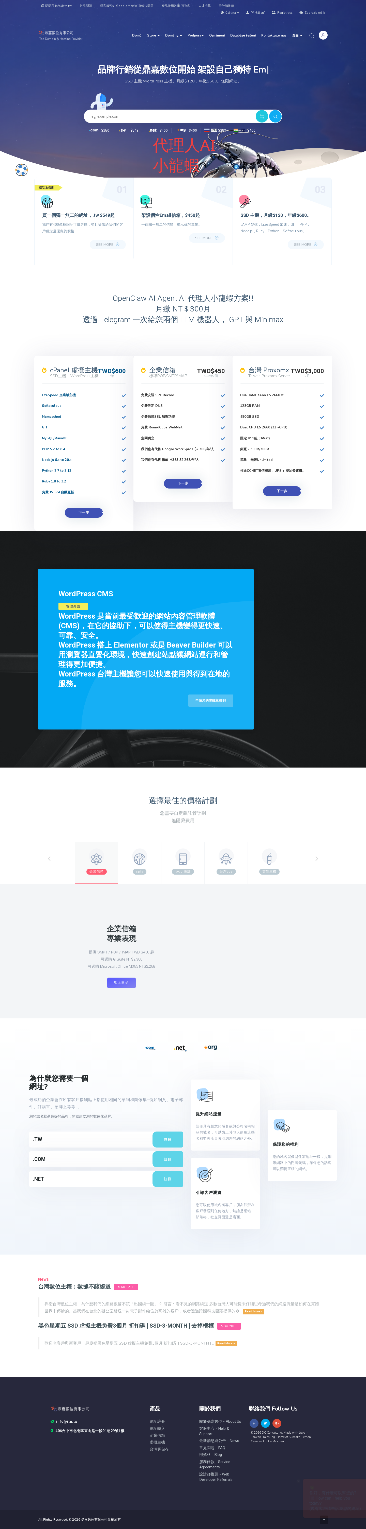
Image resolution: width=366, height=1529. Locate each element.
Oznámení (217, 35)
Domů (137, 35)
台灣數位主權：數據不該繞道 (74, 1287)
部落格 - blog (210, 1454)
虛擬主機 (157, 1442)
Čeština (230, 13)
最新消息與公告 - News (219, 1441)
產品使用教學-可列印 (176, 6)
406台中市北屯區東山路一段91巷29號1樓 (88, 1431)
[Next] (316, 858)
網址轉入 (157, 1428)
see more (107, 244)
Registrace (282, 13)
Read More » (253, 1311)
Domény (173, 35)
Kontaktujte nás (273, 35)
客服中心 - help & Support (214, 1431)
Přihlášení (255, 13)
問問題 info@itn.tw (56, 6)
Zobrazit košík (312, 13)
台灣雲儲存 (159, 1449)
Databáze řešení (243, 35)
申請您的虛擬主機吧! (210, 700)
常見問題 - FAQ (212, 1448)
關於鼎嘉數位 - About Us (220, 1421)
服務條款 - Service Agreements (214, 1464)
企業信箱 (157, 1435)
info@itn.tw (64, 1421)
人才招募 (205, 6)
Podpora (196, 35)
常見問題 (86, 6)
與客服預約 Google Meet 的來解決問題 (127, 6)
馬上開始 (121, 982)
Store (153, 35)
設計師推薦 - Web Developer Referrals (216, 1477)
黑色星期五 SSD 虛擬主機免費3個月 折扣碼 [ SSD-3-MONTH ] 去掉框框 (126, 1326)
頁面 (297, 35)
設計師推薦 (226, 6)
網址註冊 (157, 1421)
